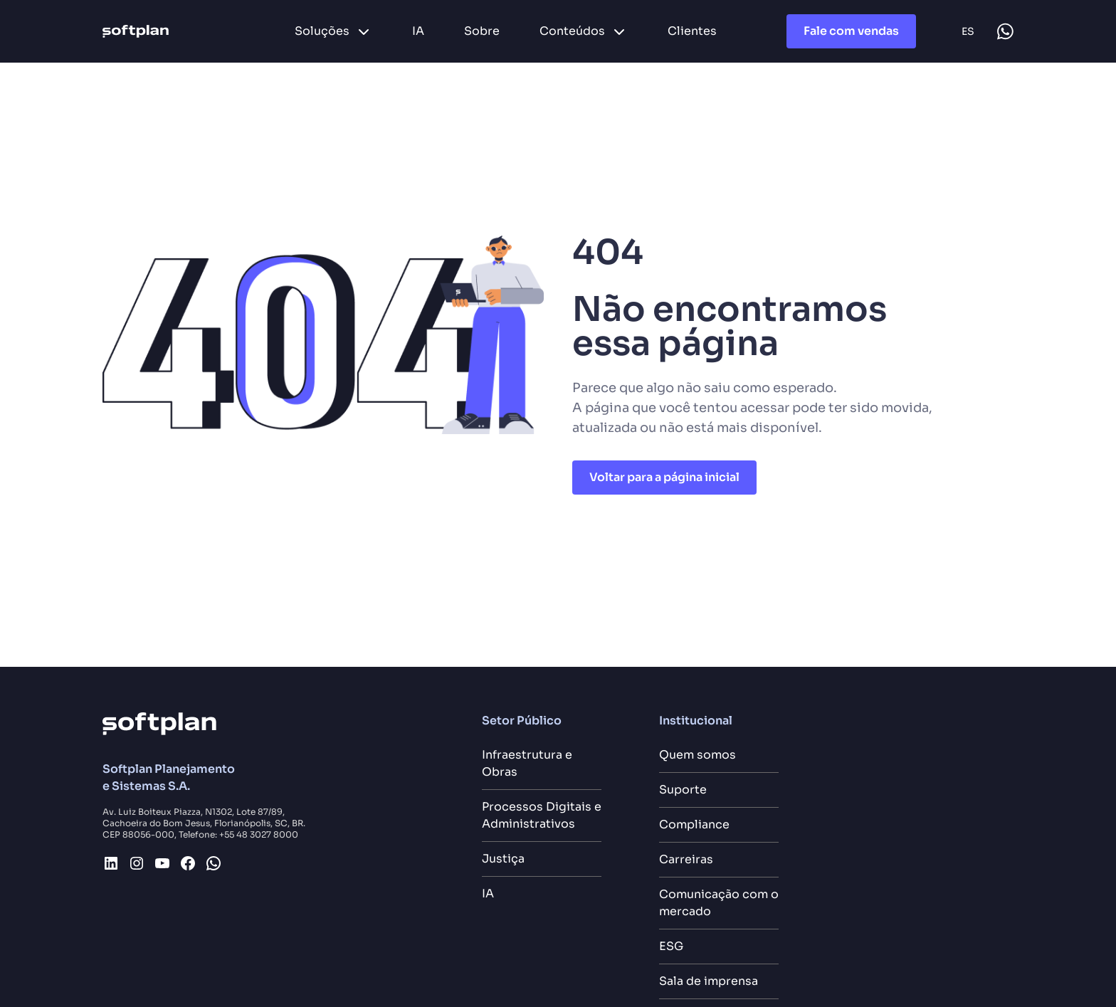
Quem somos (697, 754)
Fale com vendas (851, 30)
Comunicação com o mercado (719, 903)
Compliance (694, 824)
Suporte (683, 789)
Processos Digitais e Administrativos (541, 815)
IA (488, 893)
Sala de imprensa (708, 981)
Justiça (503, 858)
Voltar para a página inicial (664, 477)
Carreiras (686, 859)
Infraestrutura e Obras (527, 763)
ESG (671, 946)
